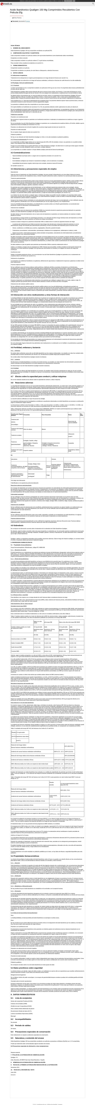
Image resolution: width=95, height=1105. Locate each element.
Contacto (60, 1104)
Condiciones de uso (41, 1104)
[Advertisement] (4, 66)
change (28, 21)
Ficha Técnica (16, 18)
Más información (68, 1)
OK (74, 1)
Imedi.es (6, 3)
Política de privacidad (52, 1104)
